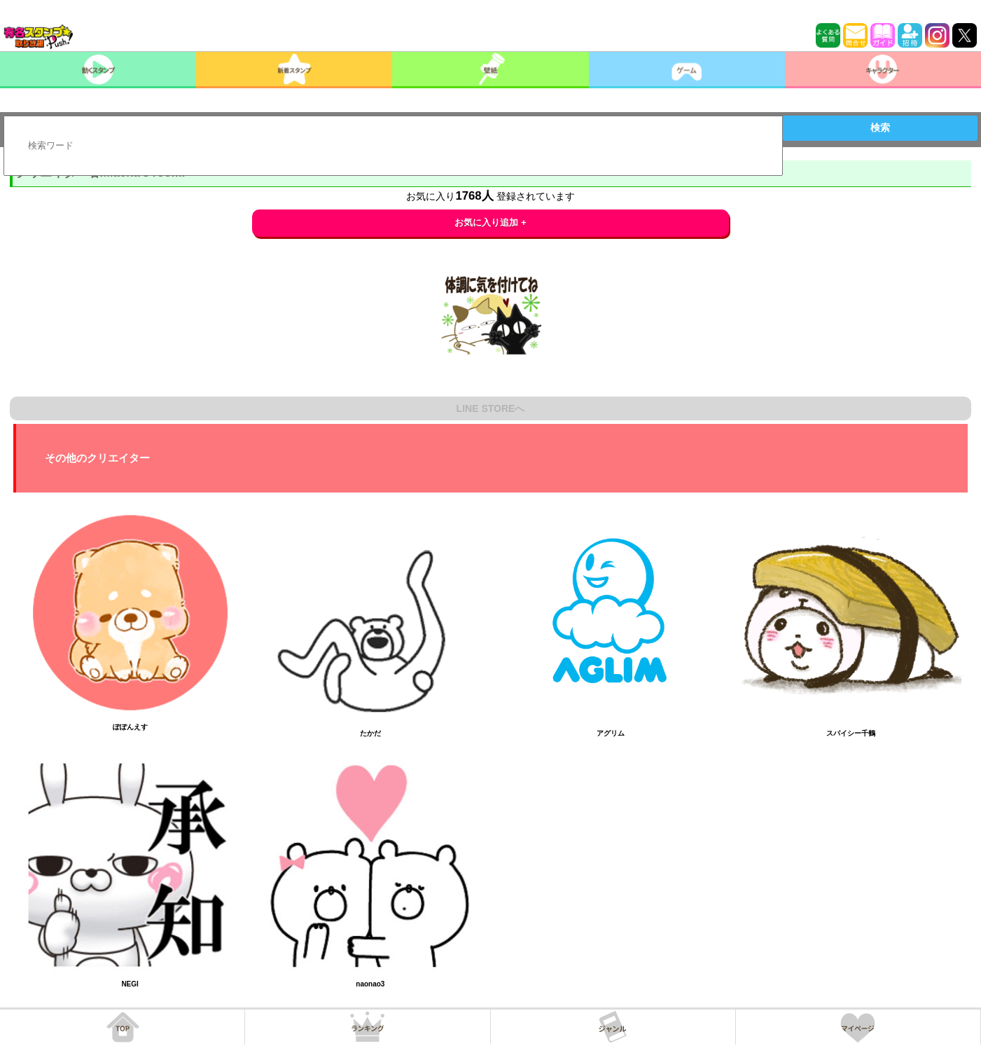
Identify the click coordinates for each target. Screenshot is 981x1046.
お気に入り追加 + (490, 222)
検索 (880, 127)
